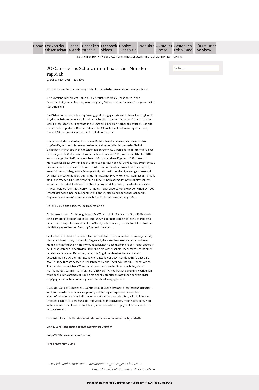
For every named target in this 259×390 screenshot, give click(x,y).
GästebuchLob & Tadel (183, 47)
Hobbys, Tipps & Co (128, 47)
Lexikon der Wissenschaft (55, 47)
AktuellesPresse (164, 47)
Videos (106, 56)
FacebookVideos (109, 47)
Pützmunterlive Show (205, 47)
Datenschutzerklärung (100, 382)
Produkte (146, 45)
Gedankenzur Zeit (90, 47)
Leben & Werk (74, 47)
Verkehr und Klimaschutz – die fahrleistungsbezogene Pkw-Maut (94, 363)
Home (38, 47)
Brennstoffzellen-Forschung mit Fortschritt (123, 369)
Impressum (123, 382)
